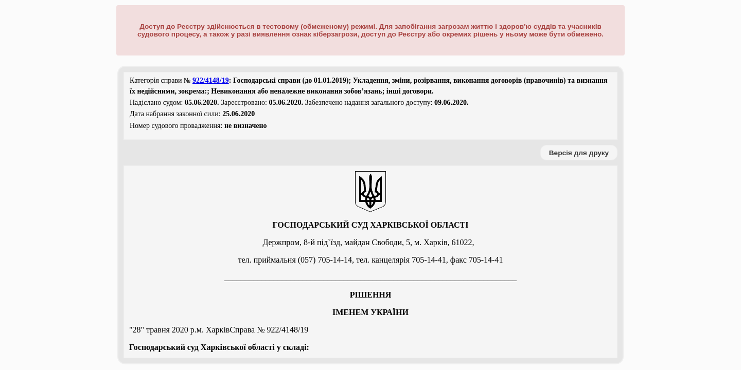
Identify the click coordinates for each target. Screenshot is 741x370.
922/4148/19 (210, 80)
